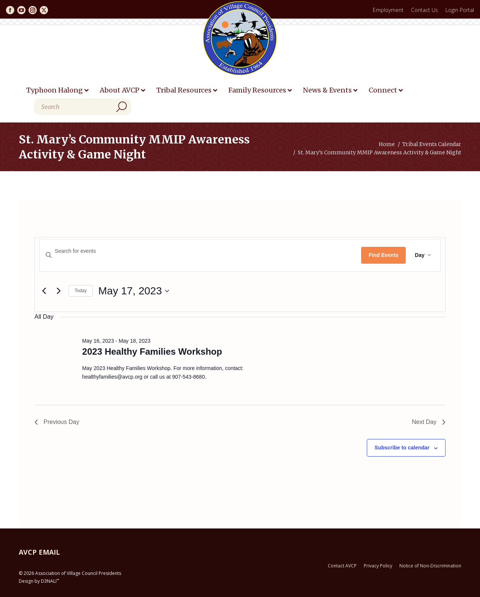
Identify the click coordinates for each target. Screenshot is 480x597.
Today (81, 290)
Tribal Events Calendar (431, 144)
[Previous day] (43, 291)
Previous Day (56, 422)
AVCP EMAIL (39, 552)
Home (387, 144)
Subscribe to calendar (402, 448)
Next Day (429, 422)
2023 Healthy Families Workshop (152, 351)
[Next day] (58, 291)
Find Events (383, 255)
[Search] (82, 107)
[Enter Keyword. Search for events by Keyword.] (200, 251)
